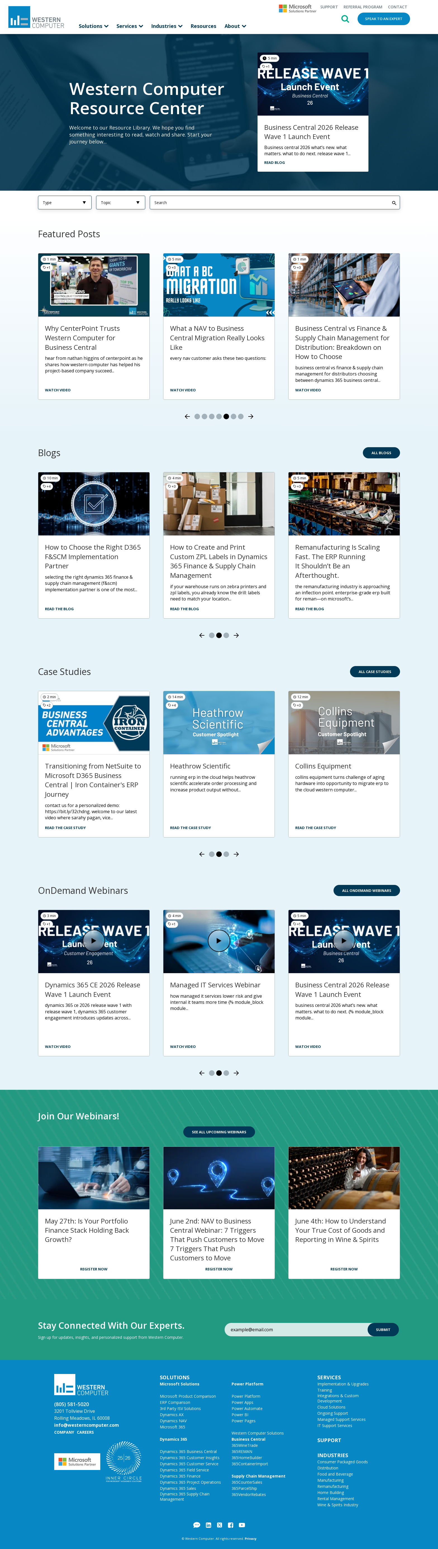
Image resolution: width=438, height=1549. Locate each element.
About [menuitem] (233, 26)
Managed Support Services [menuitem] (341, 1419)
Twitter (219, 1525)
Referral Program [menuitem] (363, 6)
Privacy (250, 1538)
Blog (196, 1525)
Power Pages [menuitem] (244, 1420)
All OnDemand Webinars (366, 890)
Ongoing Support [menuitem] (332, 1413)
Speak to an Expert (384, 18)
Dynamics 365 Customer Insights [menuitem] (190, 1457)
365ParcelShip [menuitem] (244, 1488)
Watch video (308, 389)
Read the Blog (59, 608)
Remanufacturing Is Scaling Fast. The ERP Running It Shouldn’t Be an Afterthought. (337, 561)
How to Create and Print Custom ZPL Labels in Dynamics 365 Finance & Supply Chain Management (218, 561)
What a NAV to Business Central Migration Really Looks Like (217, 337)
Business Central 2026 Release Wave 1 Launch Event (311, 131)
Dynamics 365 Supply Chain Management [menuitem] (185, 1496)
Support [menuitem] (329, 6)
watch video (58, 389)
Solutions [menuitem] (91, 26)
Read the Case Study (65, 827)
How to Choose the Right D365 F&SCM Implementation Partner (93, 556)
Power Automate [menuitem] (247, 1408)
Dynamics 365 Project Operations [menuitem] (190, 1482)
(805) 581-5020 (71, 1403)
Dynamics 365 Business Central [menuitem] (188, 1451)
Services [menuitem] (127, 26)
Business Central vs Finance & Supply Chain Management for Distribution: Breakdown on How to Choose (342, 342)
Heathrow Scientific (200, 765)
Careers (85, 1432)
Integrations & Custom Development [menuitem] (338, 1398)
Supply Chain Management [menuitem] (258, 1475)
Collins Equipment (323, 765)
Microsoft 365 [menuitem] (172, 1426)
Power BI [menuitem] (240, 1414)
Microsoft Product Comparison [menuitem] (188, 1396)
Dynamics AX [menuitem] (172, 1414)
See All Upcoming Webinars (219, 1131)
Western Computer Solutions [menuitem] (258, 1432)
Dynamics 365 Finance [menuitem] (180, 1475)
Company (64, 1432)
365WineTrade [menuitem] (245, 1445)
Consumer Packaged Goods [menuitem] (342, 1461)
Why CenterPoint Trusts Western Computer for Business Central (82, 337)
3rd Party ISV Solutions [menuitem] (180, 1408)
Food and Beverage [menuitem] (335, 1473)
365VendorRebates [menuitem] (249, 1494)
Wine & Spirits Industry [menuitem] (337, 1504)
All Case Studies (375, 671)
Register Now (94, 1268)
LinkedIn (208, 1525)
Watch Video (58, 1046)
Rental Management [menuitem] (335, 1498)
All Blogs (381, 452)
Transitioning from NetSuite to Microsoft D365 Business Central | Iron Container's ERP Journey (93, 779)
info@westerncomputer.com (86, 1425)
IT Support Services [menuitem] (334, 1425)
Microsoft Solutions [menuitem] (179, 1383)
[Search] (275, 202)
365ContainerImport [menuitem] (250, 1463)
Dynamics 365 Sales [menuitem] (178, 1488)
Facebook (230, 1525)
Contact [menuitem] (397, 6)
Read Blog (274, 162)
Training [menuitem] (324, 1389)
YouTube (242, 1525)
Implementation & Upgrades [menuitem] (343, 1383)
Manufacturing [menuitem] (330, 1480)
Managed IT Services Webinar (215, 984)
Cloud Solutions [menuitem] (331, 1406)
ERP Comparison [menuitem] (175, 1402)
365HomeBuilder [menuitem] (247, 1457)
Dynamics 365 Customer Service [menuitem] (189, 1463)
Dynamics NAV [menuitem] (173, 1420)
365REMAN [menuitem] (242, 1451)
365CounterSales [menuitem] (247, 1482)
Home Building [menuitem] (330, 1492)
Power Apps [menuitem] (242, 1402)
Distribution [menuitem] (327, 1467)
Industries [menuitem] (164, 26)
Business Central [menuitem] (248, 1439)
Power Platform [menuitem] (247, 1383)
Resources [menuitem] (203, 26)
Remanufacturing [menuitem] (332, 1486)
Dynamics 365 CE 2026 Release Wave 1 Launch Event (92, 989)
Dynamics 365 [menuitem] (173, 1439)
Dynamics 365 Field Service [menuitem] (184, 1469)
